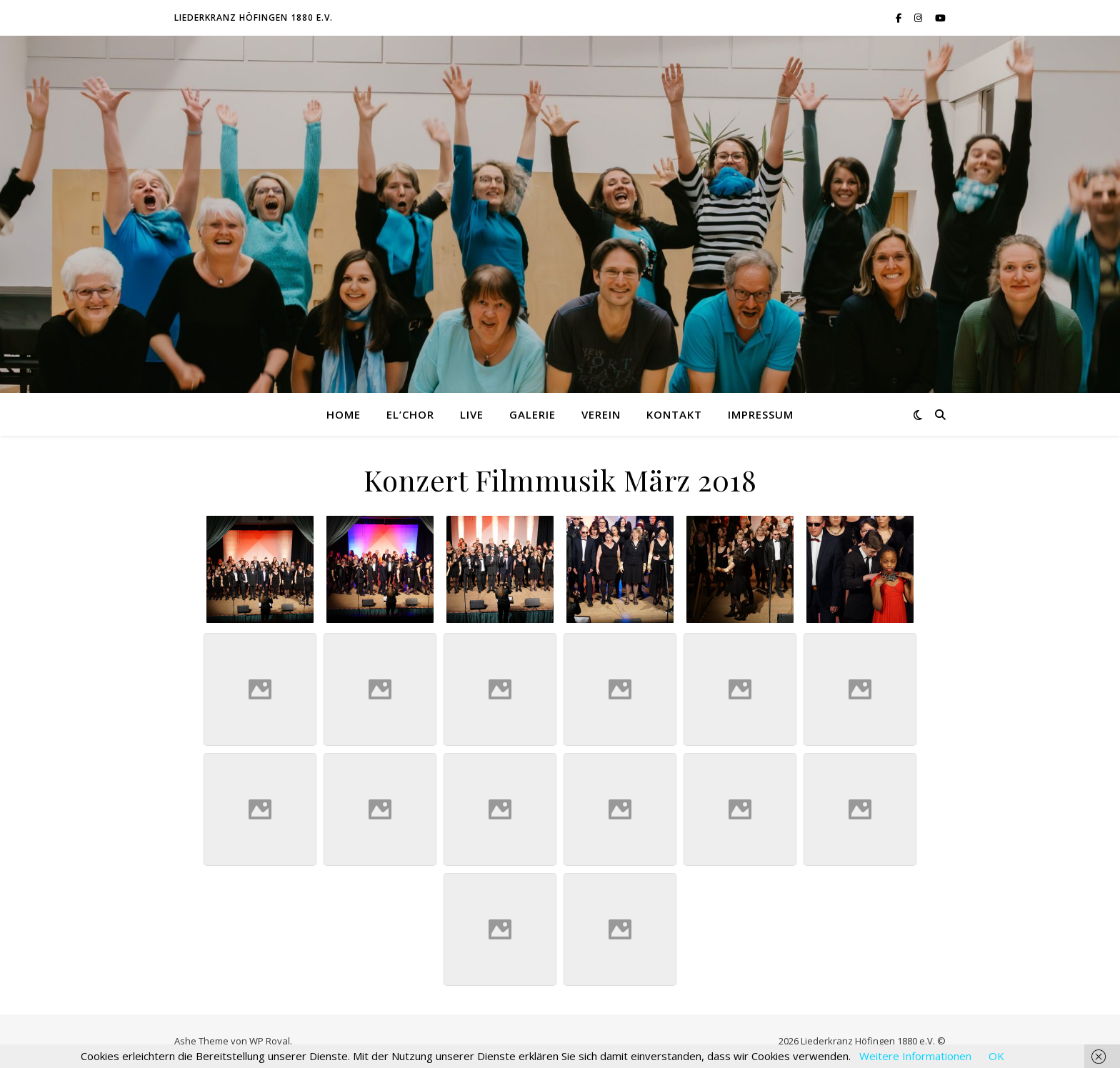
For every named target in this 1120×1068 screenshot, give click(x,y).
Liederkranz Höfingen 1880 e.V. (253, 17)
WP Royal (269, 1040)
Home (343, 414)
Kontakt (674, 414)
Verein (601, 414)
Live (472, 414)
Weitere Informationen (915, 1056)
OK (996, 1056)
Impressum (761, 414)
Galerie (532, 414)
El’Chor (410, 414)
